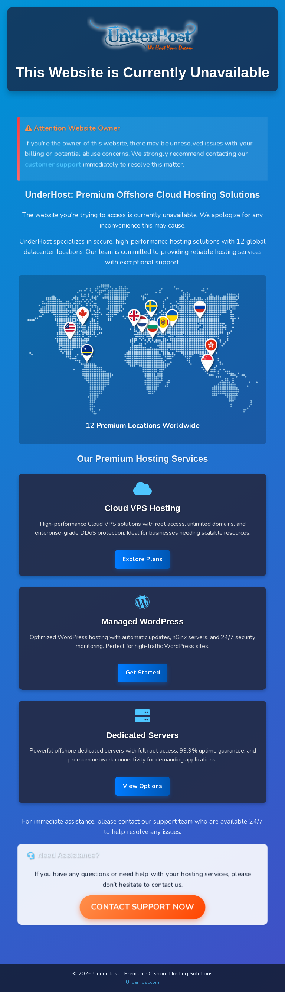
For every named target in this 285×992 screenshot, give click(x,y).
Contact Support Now (142, 907)
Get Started (142, 673)
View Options (142, 786)
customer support (52, 164)
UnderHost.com (142, 982)
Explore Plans (142, 559)
